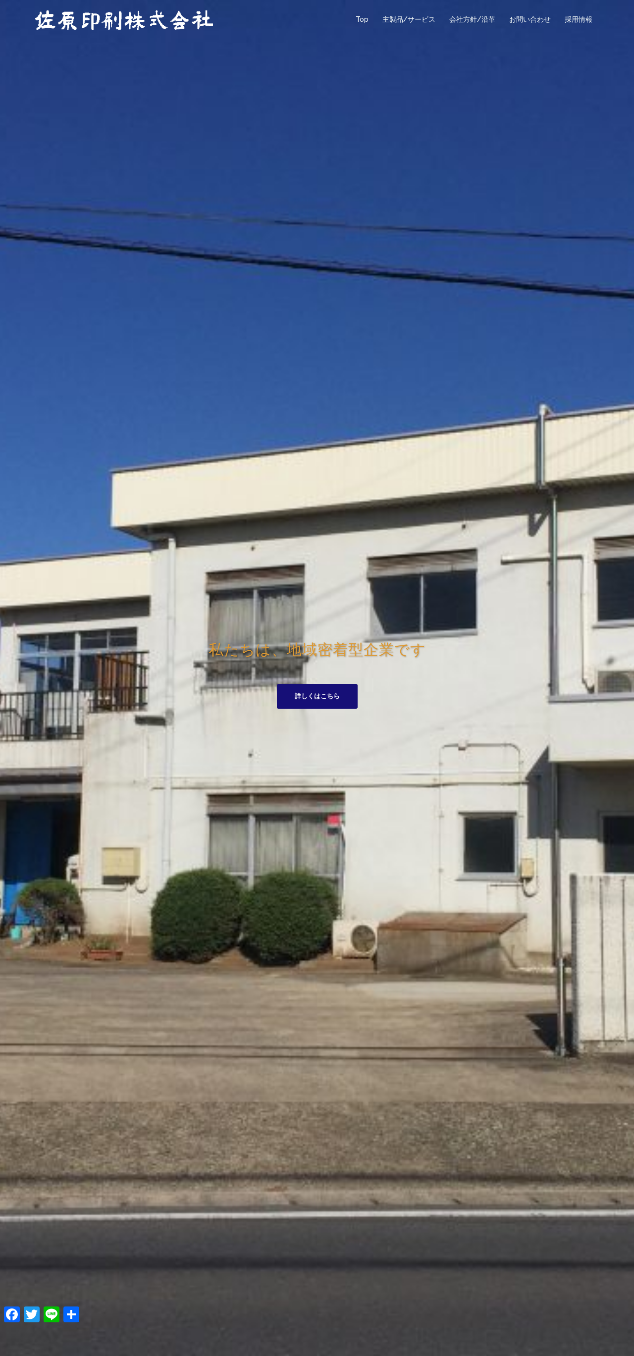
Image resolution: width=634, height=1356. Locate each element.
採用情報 (578, 19)
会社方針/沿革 (472, 19)
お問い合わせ (530, 19)
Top (362, 19)
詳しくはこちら (317, 696)
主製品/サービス (408, 19)
